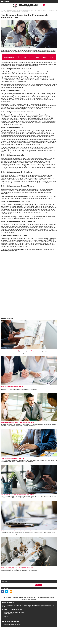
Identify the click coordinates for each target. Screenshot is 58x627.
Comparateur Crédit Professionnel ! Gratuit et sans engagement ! (29, 57)
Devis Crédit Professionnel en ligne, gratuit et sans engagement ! (18, 350)
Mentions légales (8, 613)
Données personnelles (9, 615)
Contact (6, 616)
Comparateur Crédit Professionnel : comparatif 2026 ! (45, 10)
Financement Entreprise (28, 10)
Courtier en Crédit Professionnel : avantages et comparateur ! (17, 567)
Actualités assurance (9, 626)
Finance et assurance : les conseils (14, 10)
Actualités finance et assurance (12, 624)
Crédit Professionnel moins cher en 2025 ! (12, 386)
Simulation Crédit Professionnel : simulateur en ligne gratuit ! (17, 494)
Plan (5, 617)
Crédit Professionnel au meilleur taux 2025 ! (12, 458)
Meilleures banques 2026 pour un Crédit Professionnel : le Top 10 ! (18, 422)
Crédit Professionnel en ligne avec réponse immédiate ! (16, 531)
